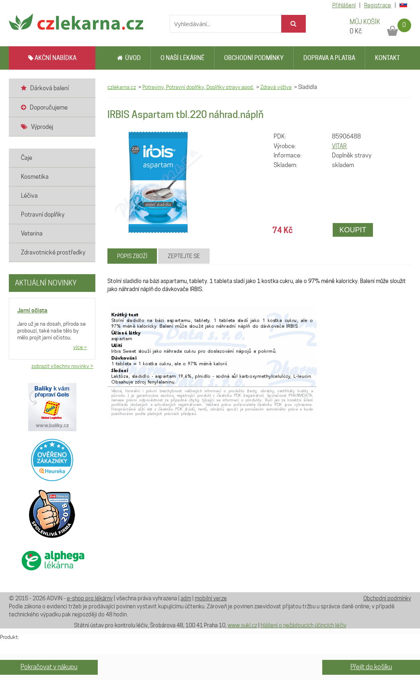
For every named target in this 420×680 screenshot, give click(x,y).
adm (186, 598)
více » (80, 347)
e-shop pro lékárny (90, 598)
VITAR (339, 146)
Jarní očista (32, 310)
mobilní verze (211, 598)
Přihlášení (344, 5)
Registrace (377, 5)
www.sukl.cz (242, 625)
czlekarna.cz (121, 87)
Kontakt (387, 58)
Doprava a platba (329, 58)
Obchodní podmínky (254, 58)
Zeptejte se (184, 256)
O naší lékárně (182, 58)
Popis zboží (132, 256)
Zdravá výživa (276, 87)
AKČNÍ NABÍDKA (52, 58)
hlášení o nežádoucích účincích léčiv (303, 625)
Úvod (129, 58)
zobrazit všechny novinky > (62, 366)
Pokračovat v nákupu (49, 667)
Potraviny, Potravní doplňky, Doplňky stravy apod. (198, 87)
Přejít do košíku (371, 667)
